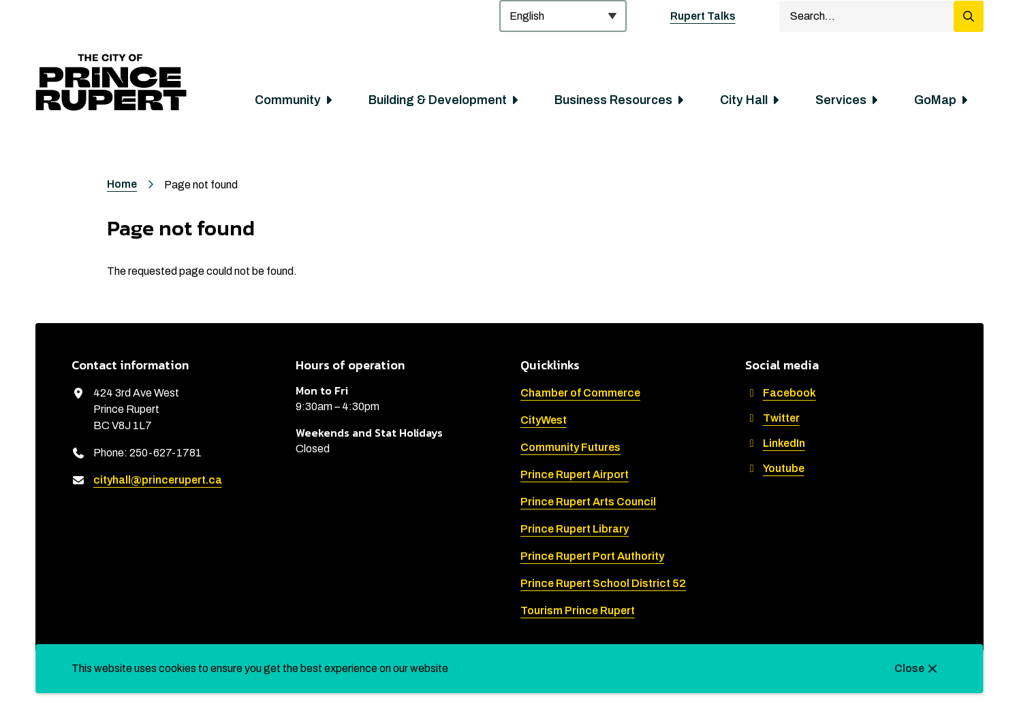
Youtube (774, 468)
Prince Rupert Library (574, 529)
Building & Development (438, 100)
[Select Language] (563, 16)
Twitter (772, 418)
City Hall (744, 100)
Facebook (780, 393)
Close (909, 668)
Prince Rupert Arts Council (588, 501)
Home (122, 184)
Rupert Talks (703, 16)
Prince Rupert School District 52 (603, 583)
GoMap (935, 100)
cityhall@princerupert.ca (157, 480)
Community (288, 100)
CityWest (543, 420)
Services (840, 100)
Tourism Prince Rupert (577, 610)
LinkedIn (775, 443)
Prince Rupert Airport (574, 474)
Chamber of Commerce (580, 393)
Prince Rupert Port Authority (592, 556)
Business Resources (613, 100)
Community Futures (570, 447)
